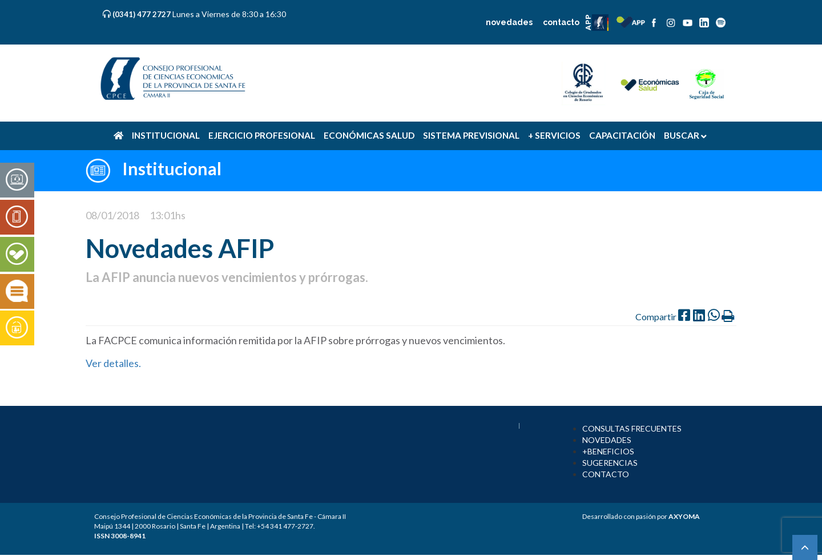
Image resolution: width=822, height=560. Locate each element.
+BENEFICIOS (608, 451)
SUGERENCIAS (610, 463)
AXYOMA (684, 516)
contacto (561, 22)
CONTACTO (605, 474)
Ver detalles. (114, 363)
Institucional (171, 168)
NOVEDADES (606, 440)
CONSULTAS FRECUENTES (632, 428)
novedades (509, 22)
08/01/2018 (112, 215)
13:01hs (168, 215)
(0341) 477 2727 (142, 14)
